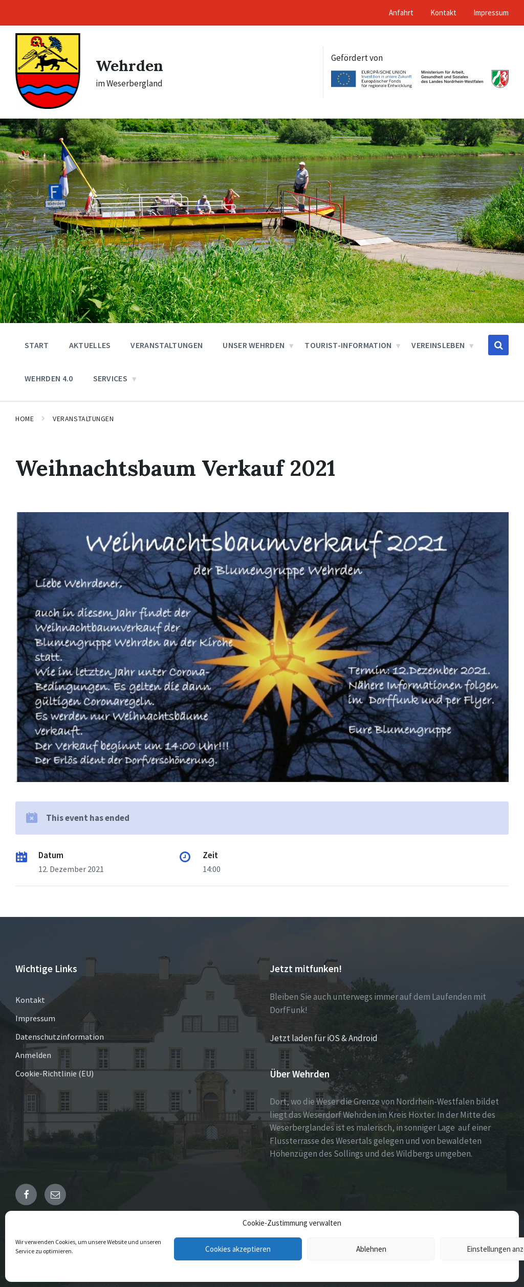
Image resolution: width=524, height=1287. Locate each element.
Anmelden (33, 1055)
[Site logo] (47, 105)
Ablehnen (371, 1249)
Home (24, 418)
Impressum (35, 1018)
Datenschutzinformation (59, 1036)
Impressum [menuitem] (491, 12)
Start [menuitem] (37, 345)
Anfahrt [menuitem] (401, 12)
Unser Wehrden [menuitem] (254, 345)
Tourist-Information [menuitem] (347, 345)
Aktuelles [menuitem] (90, 345)
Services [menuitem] (110, 378)
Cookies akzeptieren (238, 1249)
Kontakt (30, 1000)
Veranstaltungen (83, 418)
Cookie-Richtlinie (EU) (54, 1073)
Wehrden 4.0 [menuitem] (49, 378)
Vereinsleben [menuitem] (438, 345)
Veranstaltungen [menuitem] (166, 345)
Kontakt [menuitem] (443, 12)
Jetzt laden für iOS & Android (324, 1038)
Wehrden (129, 65)
